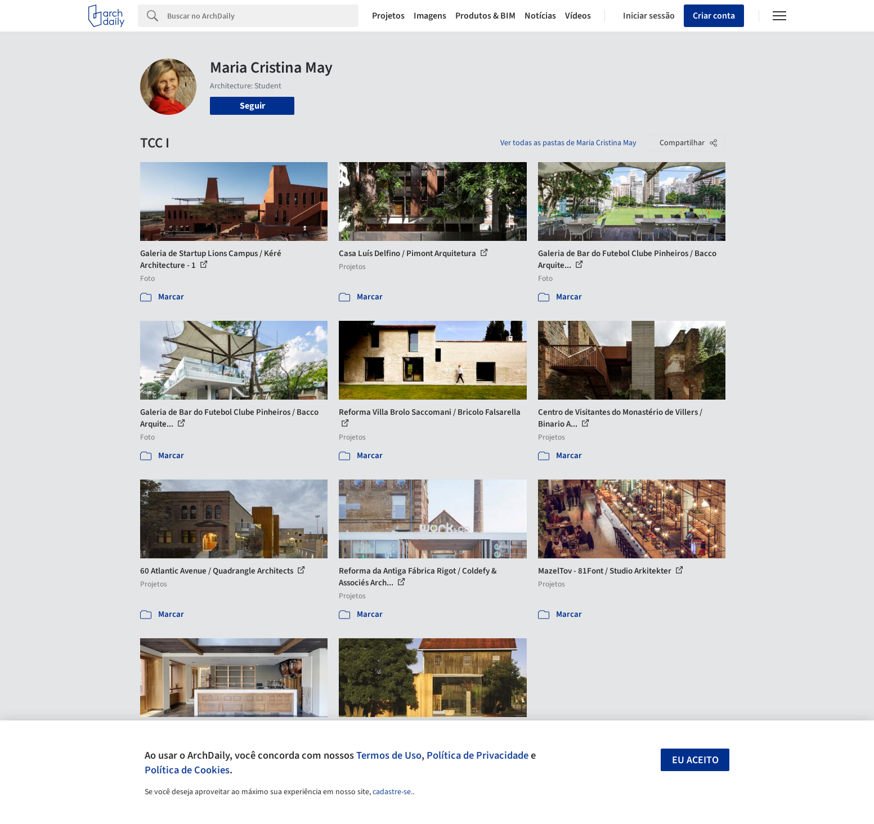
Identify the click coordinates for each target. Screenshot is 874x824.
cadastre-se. (393, 792)
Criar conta (714, 16)
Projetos (388, 15)
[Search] (263, 16)
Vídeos (578, 15)
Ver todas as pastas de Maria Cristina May (568, 143)
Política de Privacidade (477, 755)
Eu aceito (695, 760)
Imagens (430, 15)
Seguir (252, 106)
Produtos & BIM (485, 15)
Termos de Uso (389, 755)
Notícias (540, 15)
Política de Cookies (187, 770)
